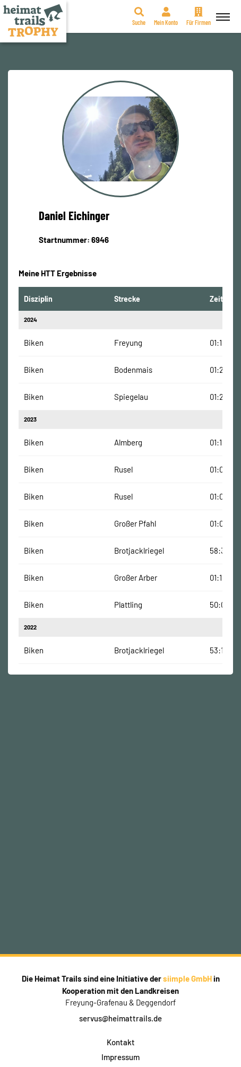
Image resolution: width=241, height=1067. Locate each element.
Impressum (120, 1057)
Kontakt (121, 1042)
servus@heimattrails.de (120, 1018)
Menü (221, 11)
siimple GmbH (187, 978)
